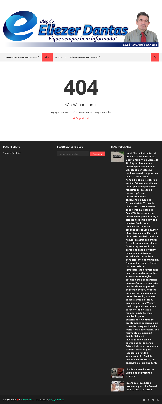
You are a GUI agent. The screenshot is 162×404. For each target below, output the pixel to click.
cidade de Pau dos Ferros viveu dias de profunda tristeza (140, 373)
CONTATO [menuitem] (60, 57)
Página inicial (81, 118)
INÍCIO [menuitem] (47, 57)
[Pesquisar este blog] (73, 154)
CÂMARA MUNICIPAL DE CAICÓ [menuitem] (85, 57)
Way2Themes (28, 399)
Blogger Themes (56, 399)
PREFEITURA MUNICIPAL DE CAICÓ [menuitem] (22, 57)
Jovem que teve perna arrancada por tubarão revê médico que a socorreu (141, 386)
